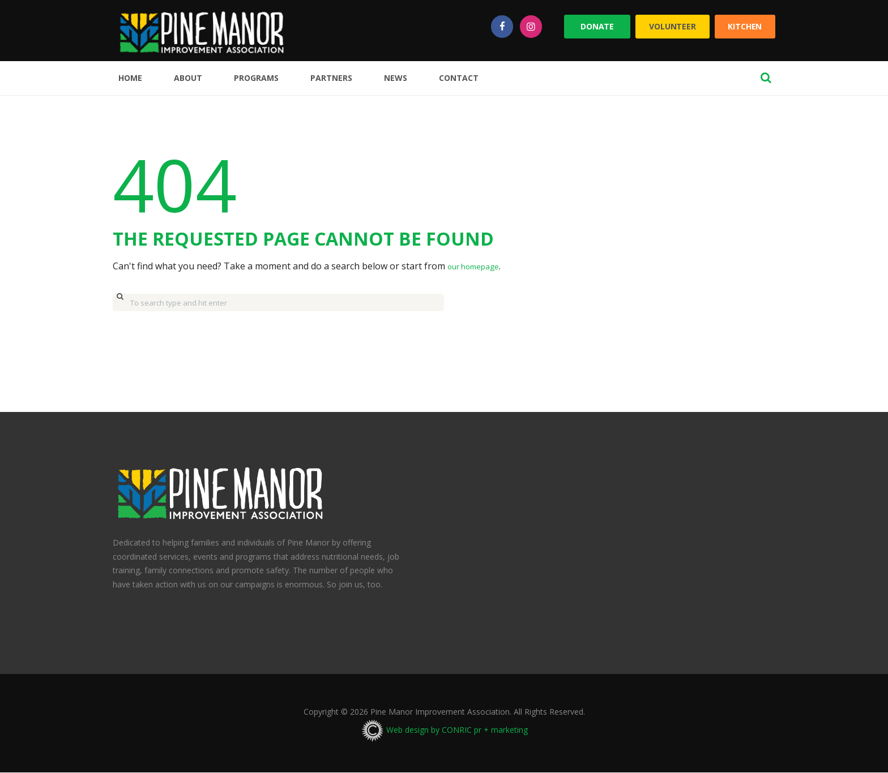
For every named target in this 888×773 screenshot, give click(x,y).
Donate (597, 26)
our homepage (479, 266)
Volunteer (672, 26)
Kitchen (745, 26)
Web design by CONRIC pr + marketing (444, 729)
